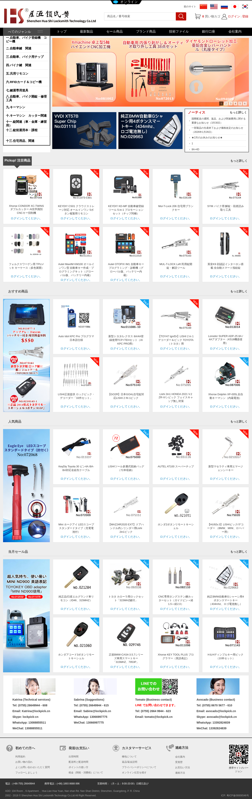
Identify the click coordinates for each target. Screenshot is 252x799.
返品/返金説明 (129, 761)
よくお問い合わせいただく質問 (32, 767)
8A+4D (195, 149)
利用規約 (20, 756)
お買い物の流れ (24, 761)
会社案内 (235, 31)
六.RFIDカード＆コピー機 (24, 82)
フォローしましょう (26, 772)
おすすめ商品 (18, 291)
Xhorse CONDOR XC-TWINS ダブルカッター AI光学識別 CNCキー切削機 (26, 209)
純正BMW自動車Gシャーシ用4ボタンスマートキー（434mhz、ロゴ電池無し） (225, 600)
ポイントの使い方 (78, 767)
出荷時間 (73, 756)
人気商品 (14, 421)
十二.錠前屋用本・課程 (21, 130)
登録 (245, 16)
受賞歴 (179, 762)
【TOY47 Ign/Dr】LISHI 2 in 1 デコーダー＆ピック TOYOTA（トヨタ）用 (176, 340)
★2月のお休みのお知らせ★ (207, 137)
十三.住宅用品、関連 (20, 140)
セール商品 (114, 31)
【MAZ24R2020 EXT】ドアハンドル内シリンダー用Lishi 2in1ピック (126, 528)
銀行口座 (208, 31)
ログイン (234, 16)
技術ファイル (179, 31)
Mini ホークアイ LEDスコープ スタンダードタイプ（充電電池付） (77, 528)
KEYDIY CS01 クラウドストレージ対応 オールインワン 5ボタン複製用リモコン (76, 210)
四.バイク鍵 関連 (18, 65)
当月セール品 (18, 551)
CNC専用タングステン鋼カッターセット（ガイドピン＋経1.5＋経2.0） (175, 600)
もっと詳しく (238, 112)
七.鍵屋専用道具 (17, 90)
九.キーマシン (15, 107)
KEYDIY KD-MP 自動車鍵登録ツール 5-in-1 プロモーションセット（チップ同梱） (126, 210)
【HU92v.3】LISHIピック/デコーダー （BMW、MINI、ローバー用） (225, 528)
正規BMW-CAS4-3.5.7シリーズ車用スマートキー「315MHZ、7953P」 (126, 658)
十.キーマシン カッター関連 (26, 115)
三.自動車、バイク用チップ (25, 56)
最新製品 (86, 31)
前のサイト (190, 6)
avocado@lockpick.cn (222, 716)
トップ (62, 31)
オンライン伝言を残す (134, 772)
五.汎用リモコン (17, 73)
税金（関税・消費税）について (86, 772)
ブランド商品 (146, 31)
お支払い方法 (182, 767)
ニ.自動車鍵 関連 (18, 48)
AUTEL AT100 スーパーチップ (176, 466)
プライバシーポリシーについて (139, 767)
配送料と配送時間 (78, 761)
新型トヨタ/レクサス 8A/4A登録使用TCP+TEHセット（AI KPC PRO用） (126, 340)
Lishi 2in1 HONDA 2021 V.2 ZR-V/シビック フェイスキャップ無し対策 (176, 398)
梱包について (129, 756)
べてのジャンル (25, 31)
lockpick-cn (31, 716)
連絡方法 (180, 772)
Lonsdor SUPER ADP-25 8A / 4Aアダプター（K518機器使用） (225, 340)
